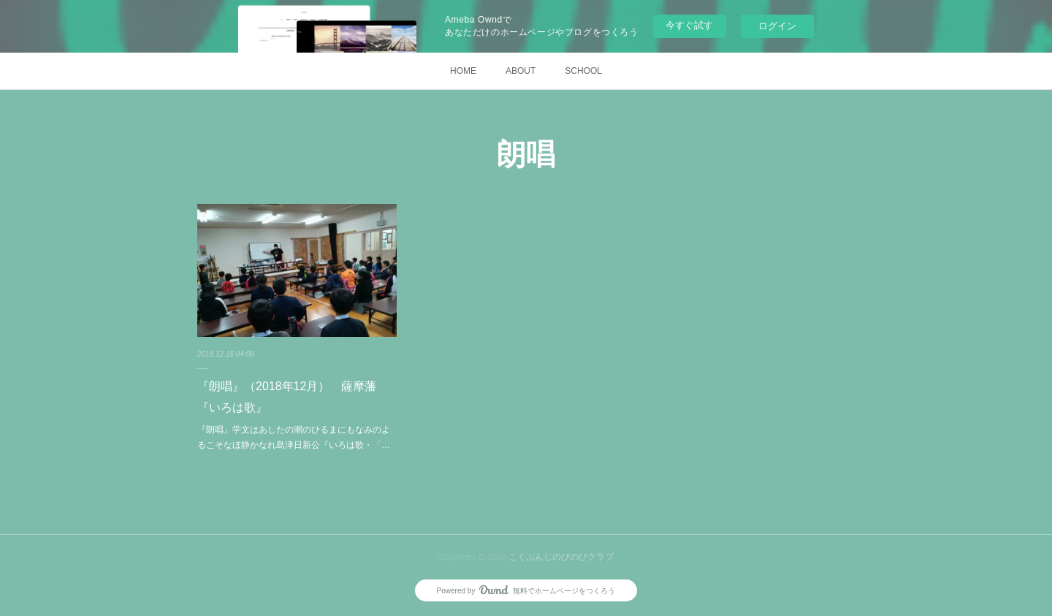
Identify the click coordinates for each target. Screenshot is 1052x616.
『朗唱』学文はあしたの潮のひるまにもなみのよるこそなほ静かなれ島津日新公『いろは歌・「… (293, 438)
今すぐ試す (689, 25)
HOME (463, 71)
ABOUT (520, 71)
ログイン (777, 25)
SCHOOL (583, 71)
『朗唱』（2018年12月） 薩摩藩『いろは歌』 (286, 397)
